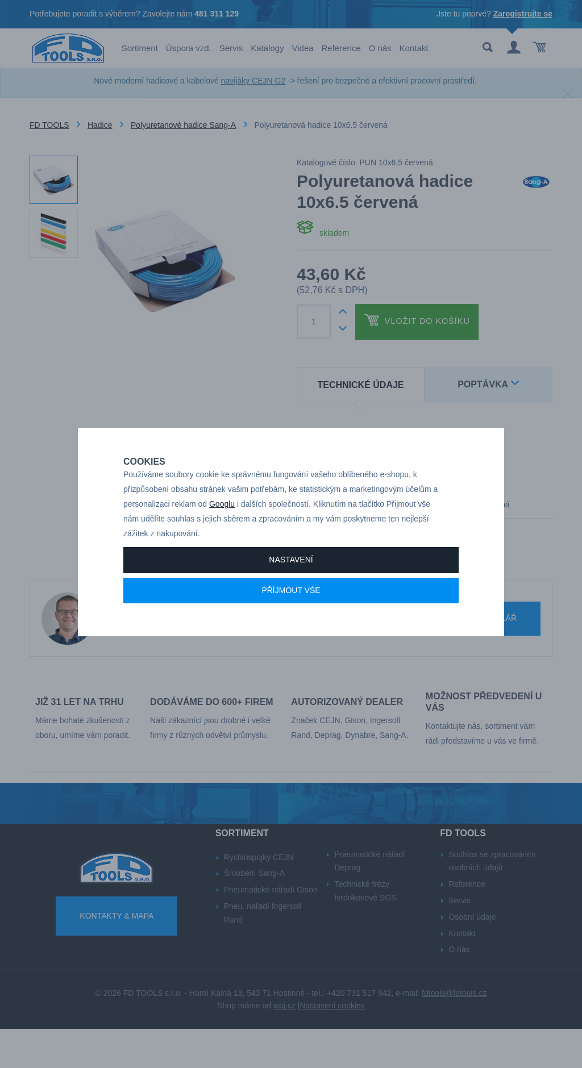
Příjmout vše (290, 611)
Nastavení (291, 581)
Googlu (222, 525)
